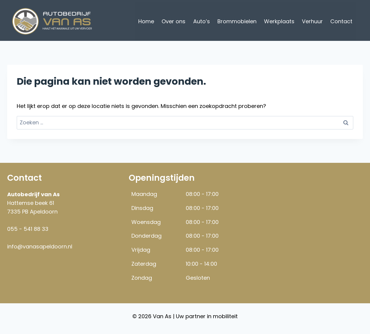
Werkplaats (279, 21)
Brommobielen (237, 21)
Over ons (173, 21)
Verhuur (312, 21)
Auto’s (201, 21)
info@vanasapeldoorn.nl (39, 246)
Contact (341, 21)
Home (146, 21)
